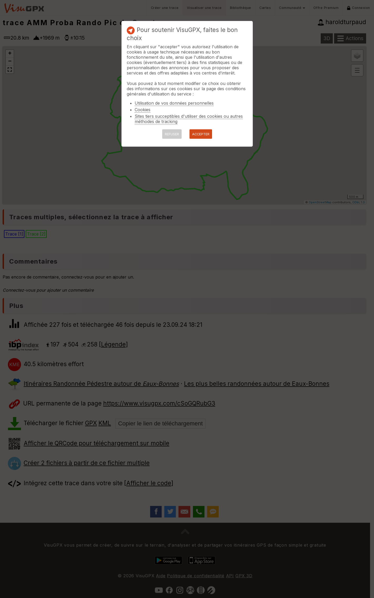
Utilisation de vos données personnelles (174, 103)
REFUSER (172, 134)
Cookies (142, 109)
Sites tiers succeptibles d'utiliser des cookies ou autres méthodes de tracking (189, 119)
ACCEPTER (200, 134)
